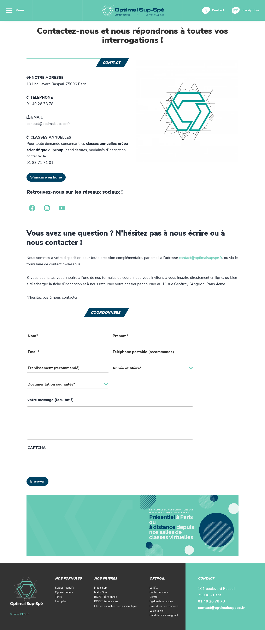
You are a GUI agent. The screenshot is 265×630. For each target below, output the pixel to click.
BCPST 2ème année (106, 601)
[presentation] (57, 462)
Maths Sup (100, 588)
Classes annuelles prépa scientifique (115, 606)
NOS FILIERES (105, 578)
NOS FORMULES (68, 578)
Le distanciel (156, 611)
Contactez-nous (158, 592)
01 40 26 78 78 (211, 601)
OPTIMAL (157, 578)
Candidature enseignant (163, 615)
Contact (218, 10)
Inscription (250, 10)
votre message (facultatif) (51, 400)
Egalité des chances (161, 601)
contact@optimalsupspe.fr (200, 257)
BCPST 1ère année (105, 597)
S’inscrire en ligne (46, 177)
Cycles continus (64, 592)
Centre (153, 597)
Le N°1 (153, 588)
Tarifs (58, 597)
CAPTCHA (37, 448)
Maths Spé (100, 592)
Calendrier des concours (163, 606)
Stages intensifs (64, 588)
